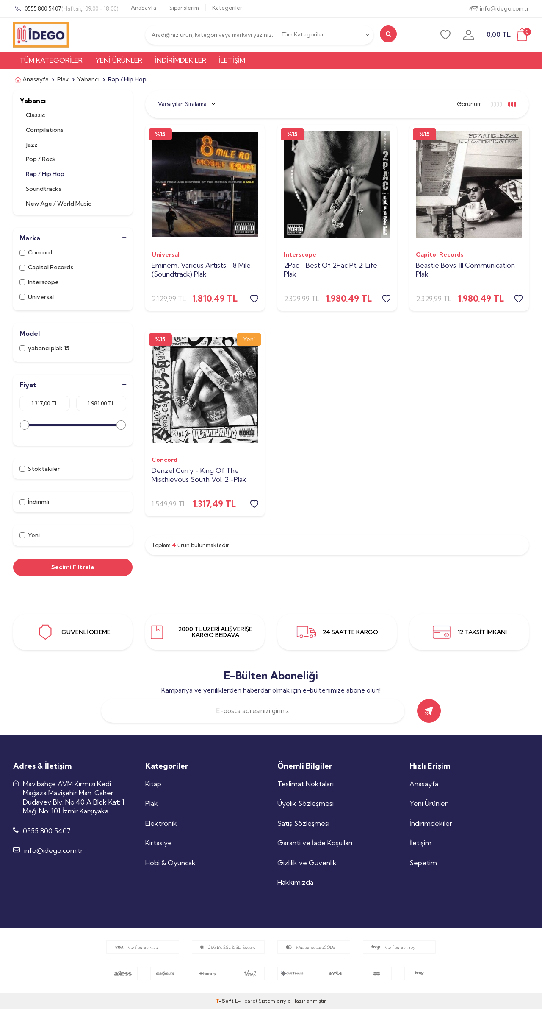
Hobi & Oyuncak (170, 862)
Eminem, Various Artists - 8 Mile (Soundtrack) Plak (201, 269)
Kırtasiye (158, 843)
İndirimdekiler (180, 60)
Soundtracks (43, 189)
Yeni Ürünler (118, 60)
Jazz (32, 144)
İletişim (232, 60)
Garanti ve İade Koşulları (314, 843)
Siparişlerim (184, 7)
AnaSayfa (143, 7)
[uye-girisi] (468, 34)
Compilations (45, 130)
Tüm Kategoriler (51, 60)
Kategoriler (227, 7)
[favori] (445, 34)
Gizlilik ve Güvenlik (307, 862)
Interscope (39, 282)
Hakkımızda (295, 882)
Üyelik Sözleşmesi (305, 803)
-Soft (225, 1001)
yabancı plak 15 (44, 348)
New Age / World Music (58, 203)
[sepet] (508, 35)
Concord (35, 252)
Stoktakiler (39, 468)
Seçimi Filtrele (72, 567)
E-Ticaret (246, 1001)
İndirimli (34, 502)
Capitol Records (46, 267)
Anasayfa (31, 79)
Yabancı (88, 79)
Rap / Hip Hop (45, 174)
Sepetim (423, 862)
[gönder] (429, 711)
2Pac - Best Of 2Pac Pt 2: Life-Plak (332, 269)
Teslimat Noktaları (305, 784)
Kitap (153, 784)
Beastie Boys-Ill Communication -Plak (468, 269)
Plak (63, 79)
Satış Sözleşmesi (303, 823)
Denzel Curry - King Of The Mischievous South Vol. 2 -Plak (199, 475)
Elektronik (161, 823)
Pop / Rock (41, 159)
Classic (35, 115)
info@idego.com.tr (498, 8)
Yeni (29, 535)
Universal (37, 297)
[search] (388, 33)
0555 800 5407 (65, 8)
